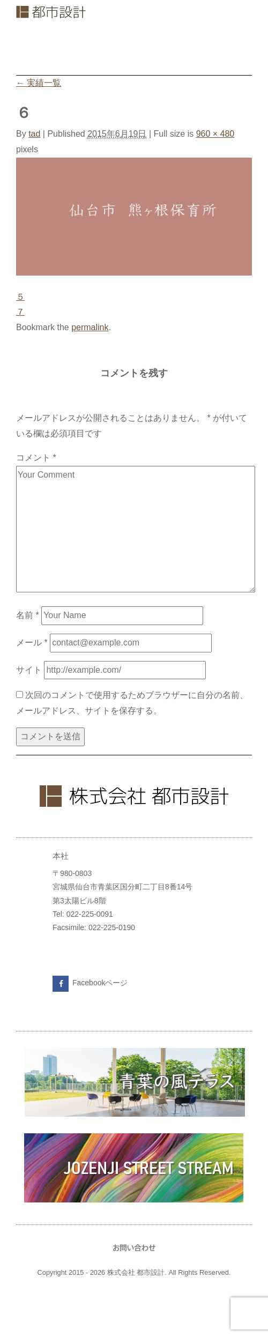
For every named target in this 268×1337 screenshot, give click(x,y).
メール (32, 642)
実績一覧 (38, 82)
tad (34, 133)
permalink (89, 327)
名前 (27, 615)
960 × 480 (215, 133)
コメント (36, 457)
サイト (29, 669)
